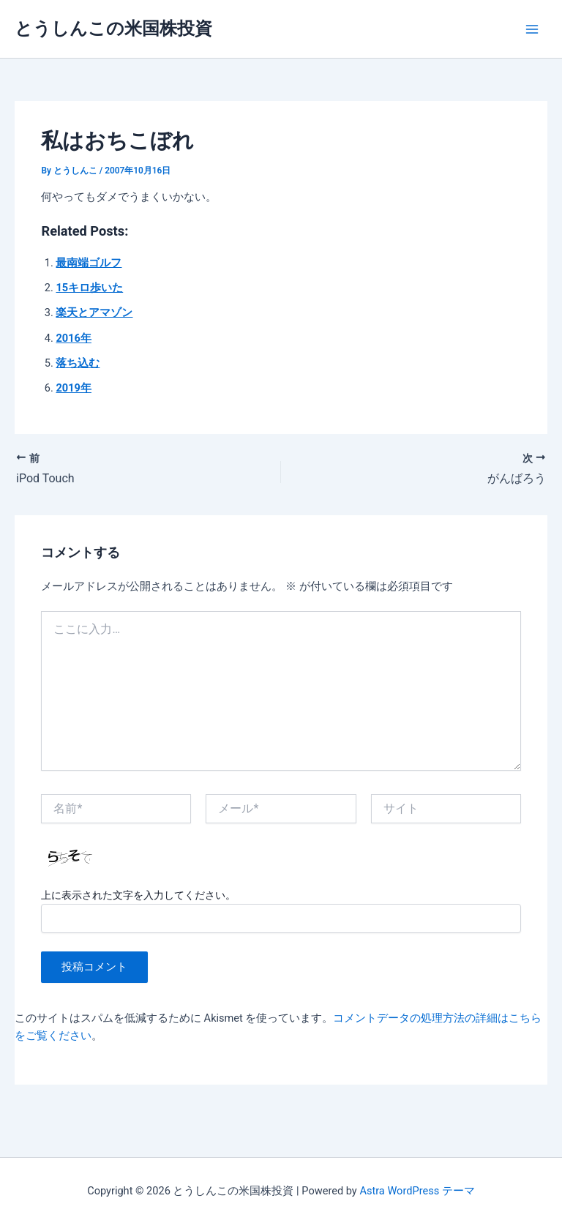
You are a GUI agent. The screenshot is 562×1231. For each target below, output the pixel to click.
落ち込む (78, 363)
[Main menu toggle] (532, 29)
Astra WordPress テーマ (416, 1190)
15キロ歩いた (89, 287)
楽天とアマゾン (94, 312)
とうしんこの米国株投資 (113, 28)
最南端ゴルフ (88, 262)
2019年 (73, 387)
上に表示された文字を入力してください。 (138, 895)
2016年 (73, 338)
